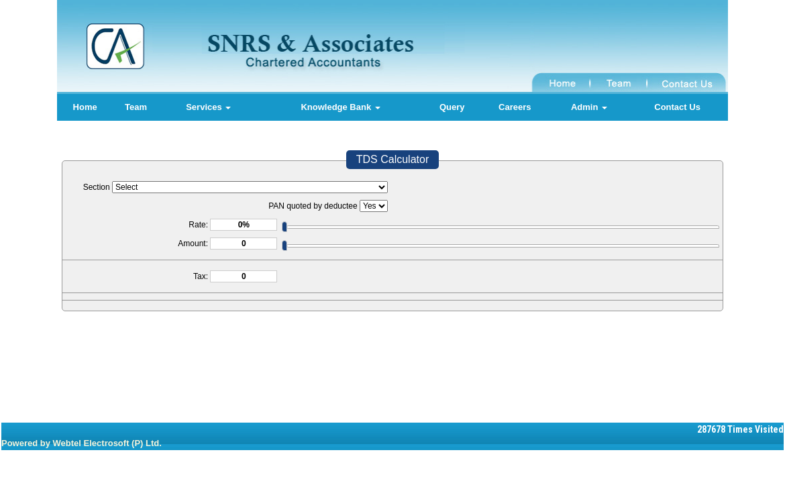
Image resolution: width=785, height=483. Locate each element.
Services (208, 107)
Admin (589, 107)
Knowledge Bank (340, 107)
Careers (515, 107)
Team (136, 107)
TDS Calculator (392, 159)
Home (85, 107)
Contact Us (677, 107)
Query (452, 107)
